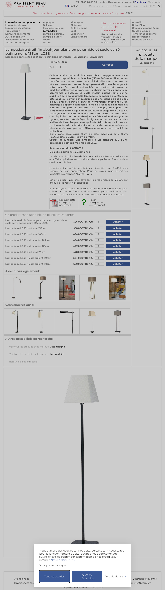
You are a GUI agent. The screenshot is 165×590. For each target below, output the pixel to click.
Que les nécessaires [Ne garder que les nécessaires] (87, 576)
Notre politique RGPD (64, 559)
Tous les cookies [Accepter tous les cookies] (54, 576)
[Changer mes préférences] (114, 576)
